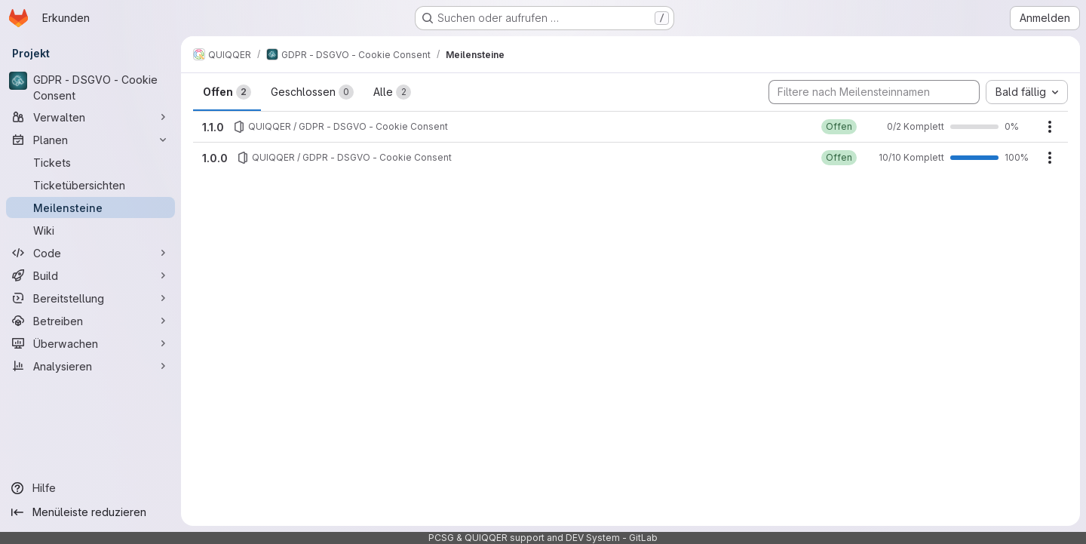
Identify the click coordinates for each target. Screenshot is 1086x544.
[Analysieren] (90, 365)
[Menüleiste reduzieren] (90, 512)
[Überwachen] (90, 343)
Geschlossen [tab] (312, 92)
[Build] (90, 275)
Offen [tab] (227, 92)
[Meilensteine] (90, 207)
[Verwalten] (90, 117)
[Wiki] (90, 230)
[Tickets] (90, 162)
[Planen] (90, 139)
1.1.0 (213, 127)
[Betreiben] (90, 320)
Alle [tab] (392, 92)
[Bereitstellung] (90, 298)
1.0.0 (215, 158)
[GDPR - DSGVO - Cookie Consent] (90, 87)
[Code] (90, 252)
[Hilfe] (90, 488)
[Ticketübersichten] (90, 184)
